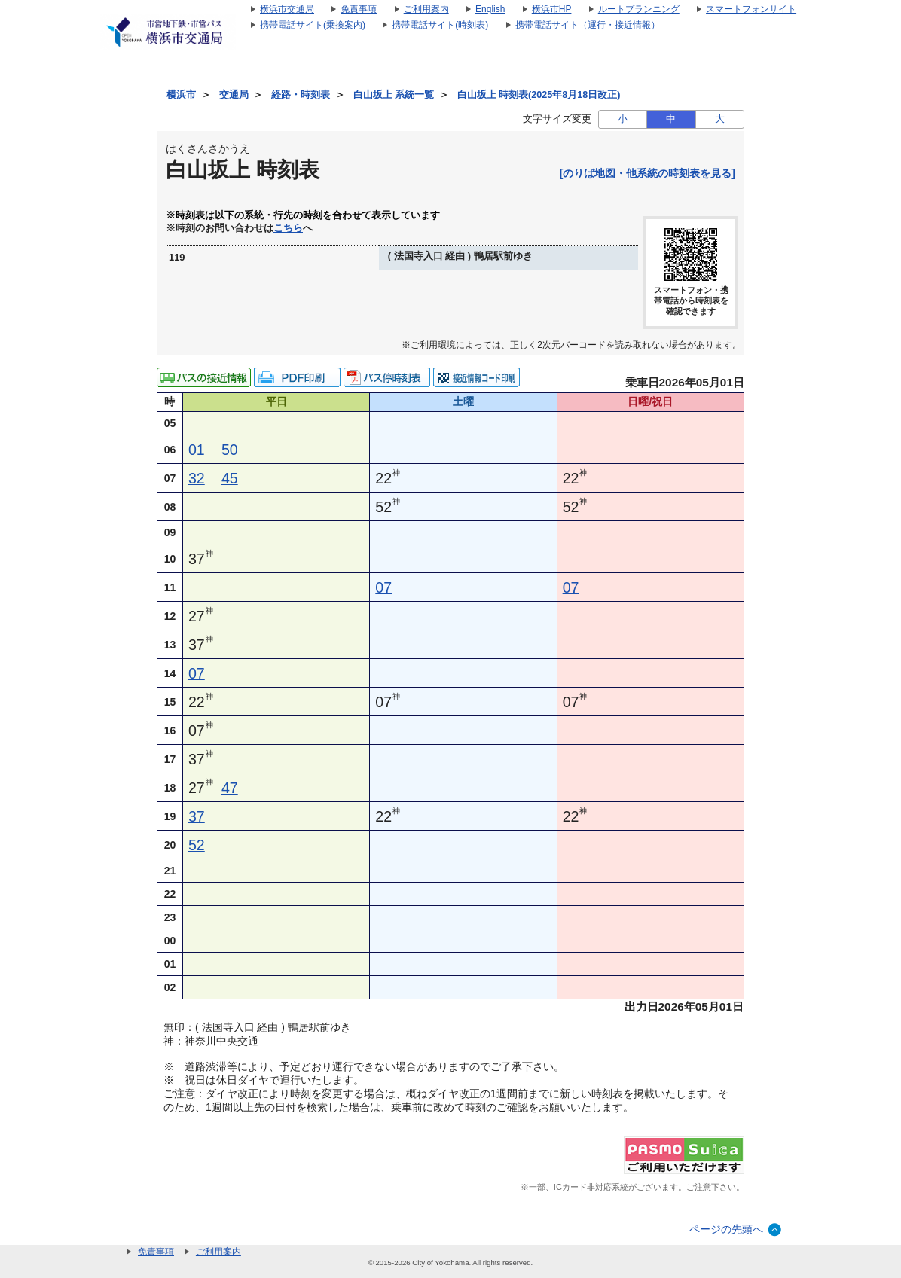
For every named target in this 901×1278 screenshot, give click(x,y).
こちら (288, 228)
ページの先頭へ (726, 1229)
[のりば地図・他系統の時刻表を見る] (647, 173)
